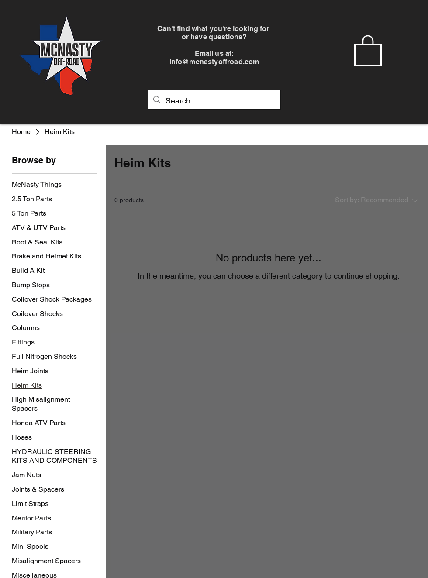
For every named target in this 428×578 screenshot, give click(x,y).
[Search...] (214, 100)
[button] (368, 49)
